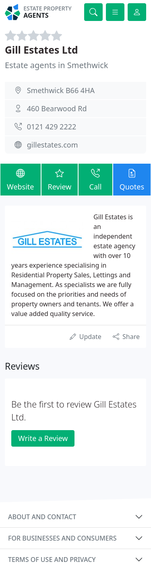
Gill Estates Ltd (41, 49)
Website (20, 179)
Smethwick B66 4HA (61, 90)
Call (95, 179)
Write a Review (43, 438)
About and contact (42, 516)
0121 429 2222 (52, 126)
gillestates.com (52, 145)
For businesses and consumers (62, 538)
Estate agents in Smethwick (56, 65)
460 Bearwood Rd (57, 108)
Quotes (132, 179)
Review (60, 179)
